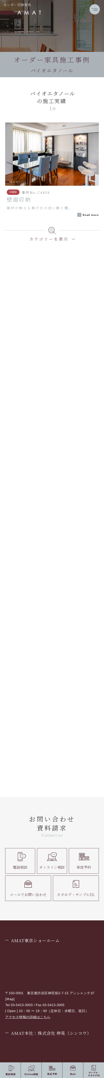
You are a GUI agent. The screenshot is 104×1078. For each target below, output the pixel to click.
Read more (91, 215)
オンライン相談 (52, 861)
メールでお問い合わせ (28, 888)
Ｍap (10, 999)
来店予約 (84, 861)
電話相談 (20, 861)
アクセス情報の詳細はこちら (28, 1017)
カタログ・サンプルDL (76, 888)
